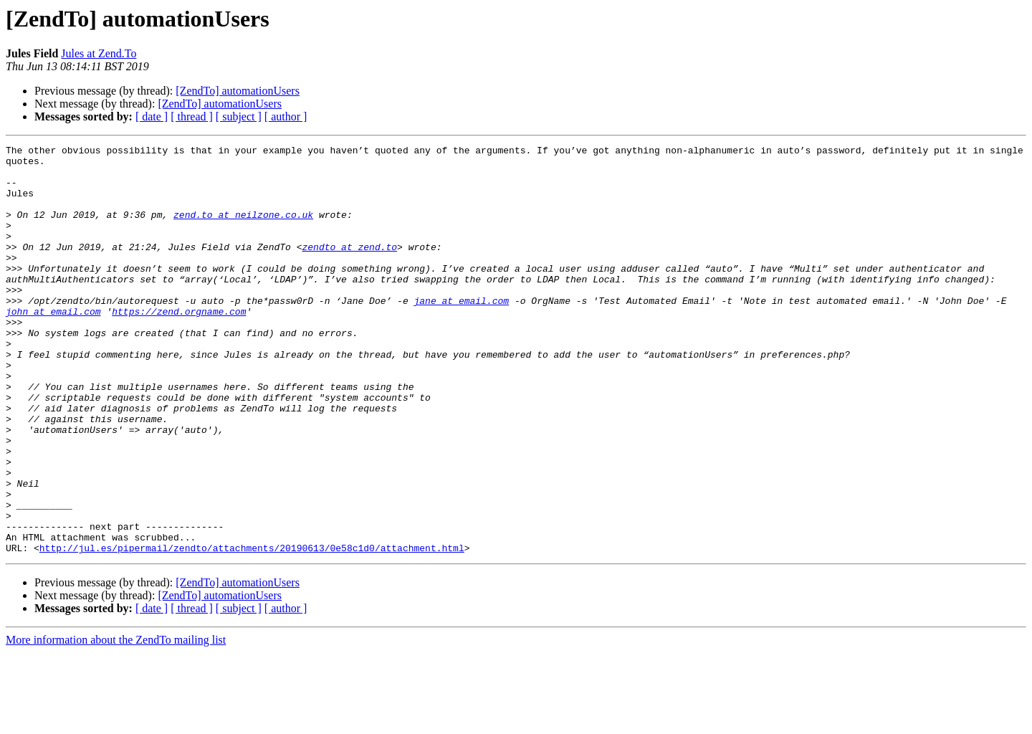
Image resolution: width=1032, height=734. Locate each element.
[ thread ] (192, 116)
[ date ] (151, 116)
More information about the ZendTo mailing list (116, 721)
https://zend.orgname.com (179, 345)
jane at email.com (461, 332)
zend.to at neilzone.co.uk (243, 229)
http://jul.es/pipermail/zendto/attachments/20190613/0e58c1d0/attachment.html (251, 629)
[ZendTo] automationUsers (238, 91)
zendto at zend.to (349, 268)
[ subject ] (239, 116)
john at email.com (53, 345)
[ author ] (285, 116)
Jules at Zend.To (98, 53)
